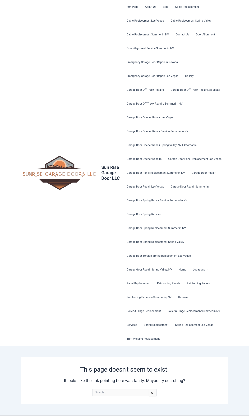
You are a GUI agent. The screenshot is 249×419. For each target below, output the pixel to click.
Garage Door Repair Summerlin (189, 186)
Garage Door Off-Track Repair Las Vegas (194, 89)
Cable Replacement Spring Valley (189, 20)
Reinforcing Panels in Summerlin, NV (149, 283)
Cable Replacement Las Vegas (145, 20)
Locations (198, 256)
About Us (149, 6)
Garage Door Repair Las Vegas (145, 186)
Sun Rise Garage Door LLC (111, 166)
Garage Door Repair (202, 172)
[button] (204, 256)
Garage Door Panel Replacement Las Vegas (193, 159)
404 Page (132, 6)
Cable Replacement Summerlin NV (148, 34)
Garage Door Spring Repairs (144, 214)
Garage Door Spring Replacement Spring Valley (155, 228)
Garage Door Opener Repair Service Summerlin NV (157, 131)
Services (132, 311)
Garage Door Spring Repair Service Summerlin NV (157, 200)
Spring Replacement (155, 311)
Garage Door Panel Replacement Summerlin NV (156, 172)
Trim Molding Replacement (143, 325)
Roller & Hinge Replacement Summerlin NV (192, 297)
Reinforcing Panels (167, 269)
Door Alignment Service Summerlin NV (150, 48)
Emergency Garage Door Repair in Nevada (152, 62)
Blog (163, 6)
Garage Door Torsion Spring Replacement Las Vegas (159, 242)
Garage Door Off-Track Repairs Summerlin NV (155, 103)
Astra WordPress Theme (160, 410)
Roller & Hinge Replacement (144, 297)
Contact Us (181, 34)
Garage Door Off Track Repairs (145, 89)
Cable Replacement (184, 6)
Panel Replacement (138, 269)
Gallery (188, 76)
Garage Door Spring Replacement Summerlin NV (195, 214)
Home (181, 255)
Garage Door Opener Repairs (144, 159)
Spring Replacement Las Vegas (192, 311)
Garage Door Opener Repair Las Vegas (150, 117)
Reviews (182, 283)
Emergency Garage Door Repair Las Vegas (152, 76)
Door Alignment (203, 34)
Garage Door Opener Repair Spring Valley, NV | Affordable (162, 145)
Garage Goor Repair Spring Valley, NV (149, 255)
